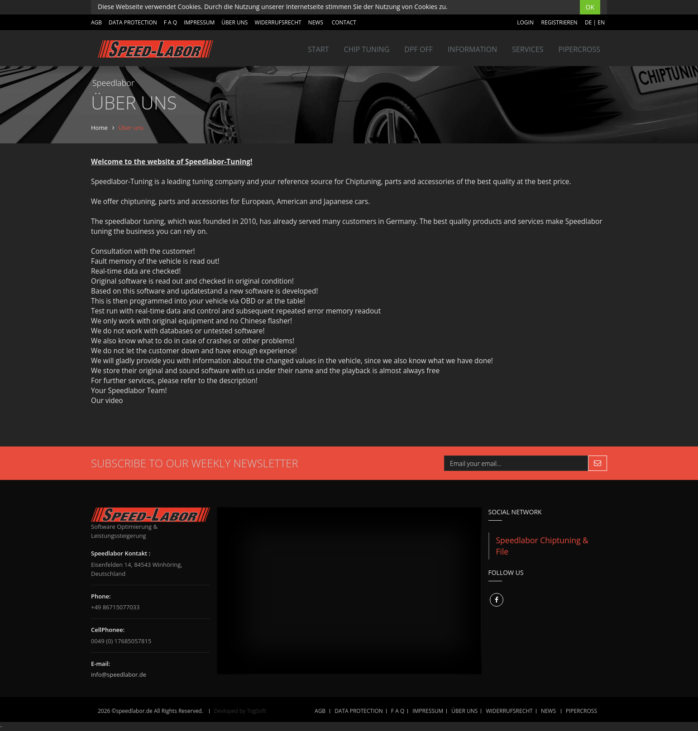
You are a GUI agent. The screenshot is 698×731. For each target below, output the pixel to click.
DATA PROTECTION (133, 22)
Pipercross (579, 49)
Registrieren (559, 22)
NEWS (315, 22)
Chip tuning (366, 49)
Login (525, 22)
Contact (344, 22)
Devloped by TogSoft (240, 711)
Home (99, 127)
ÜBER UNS (234, 22)
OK (590, 7)
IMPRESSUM (199, 22)
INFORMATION (472, 49)
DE (588, 22)
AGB (96, 22)
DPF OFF (418, 49)
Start (318, 49)
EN (601, 22)
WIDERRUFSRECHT (277, 22)
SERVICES (527, 49)
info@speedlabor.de (118, 674)
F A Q (170, 22)
